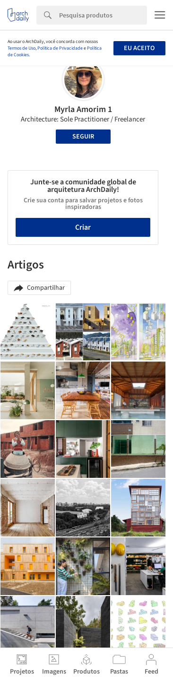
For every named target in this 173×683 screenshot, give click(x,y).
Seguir (83, 136)
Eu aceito (139, 48)
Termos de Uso (21, 48)
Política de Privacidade (60, 48)
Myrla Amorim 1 (83, 109)
